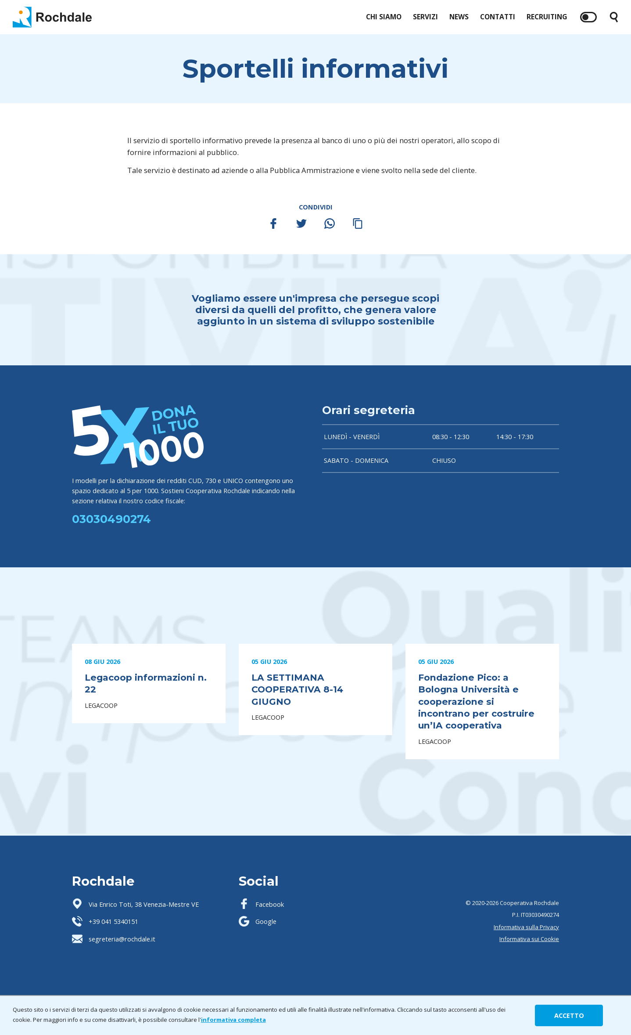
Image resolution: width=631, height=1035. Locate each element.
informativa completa (233, 1020)
